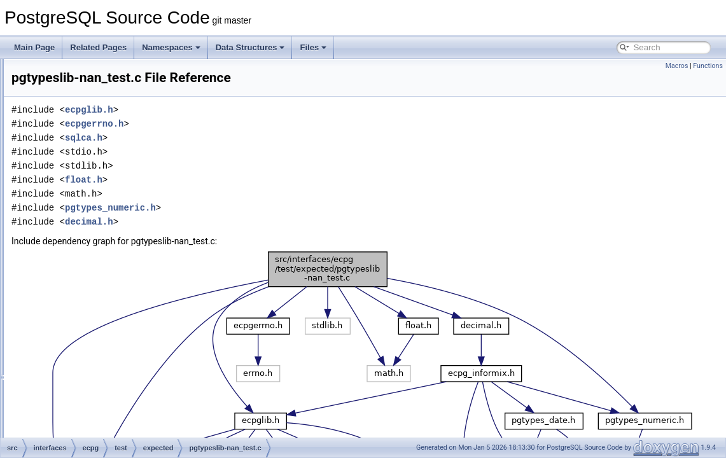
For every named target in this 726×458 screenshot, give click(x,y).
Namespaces (171, 47)
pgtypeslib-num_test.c (130, 268)
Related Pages (98, 47)
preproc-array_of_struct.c (135, 296)
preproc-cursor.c (120, 338)
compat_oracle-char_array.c (140, 142)
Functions (708, 66)
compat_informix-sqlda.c (134, 100)
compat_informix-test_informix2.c (149, 128)
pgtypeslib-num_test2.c (132, 282)
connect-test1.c (118, 156)
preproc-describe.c (124, 366)
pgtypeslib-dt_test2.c (128, 240)
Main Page (34, 47)
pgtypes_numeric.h (269, 208)
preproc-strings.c (121, 422)
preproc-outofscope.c (129, 394)
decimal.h (248, 222)
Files (313, 47)
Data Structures (250, 47)
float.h (243, 180)
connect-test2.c (118, 170)
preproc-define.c (120, 352)
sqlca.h (243, 138)
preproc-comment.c (125, 324)
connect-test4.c (118, 198)
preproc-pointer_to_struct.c (138, 408)
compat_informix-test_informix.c (146, 114)
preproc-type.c (117, 436)
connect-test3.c (118, 184)
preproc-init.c (115, 380)
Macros (677, 66)
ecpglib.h (248, 110)
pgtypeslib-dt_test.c (125, 226)
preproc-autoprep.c (125, 310)
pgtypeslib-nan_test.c (129, 254)
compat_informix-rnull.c (132, 86)
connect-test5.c (118, 212)
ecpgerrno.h (253, 124)
